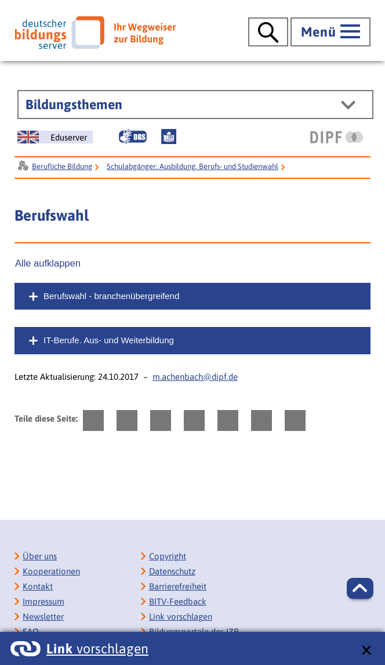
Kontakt (38, 586)
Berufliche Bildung (62, 166)
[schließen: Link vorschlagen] (366, 651)
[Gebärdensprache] (132, 136)
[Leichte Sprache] (169, 136)
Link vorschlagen (180, 616)
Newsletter (43, 616)
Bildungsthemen (74, 104)
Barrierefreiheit (177, 586)
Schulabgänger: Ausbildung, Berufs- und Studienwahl (192, 166)
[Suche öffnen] (268, 31)
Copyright (167, 556)
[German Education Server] (55, 137)
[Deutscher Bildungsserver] (95, 32)
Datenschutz (172, 571)
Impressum (43, 601)
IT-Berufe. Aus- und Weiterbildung (108, 340)
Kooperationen (51, 571)
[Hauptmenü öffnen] (330, 31)
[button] (360, 588)
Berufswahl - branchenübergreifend (111, 296)
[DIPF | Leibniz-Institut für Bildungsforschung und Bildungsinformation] (337, 137)
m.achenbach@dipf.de (195, 377)
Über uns (40, 556)
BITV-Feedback (177, 601)
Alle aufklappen (48, 263)
